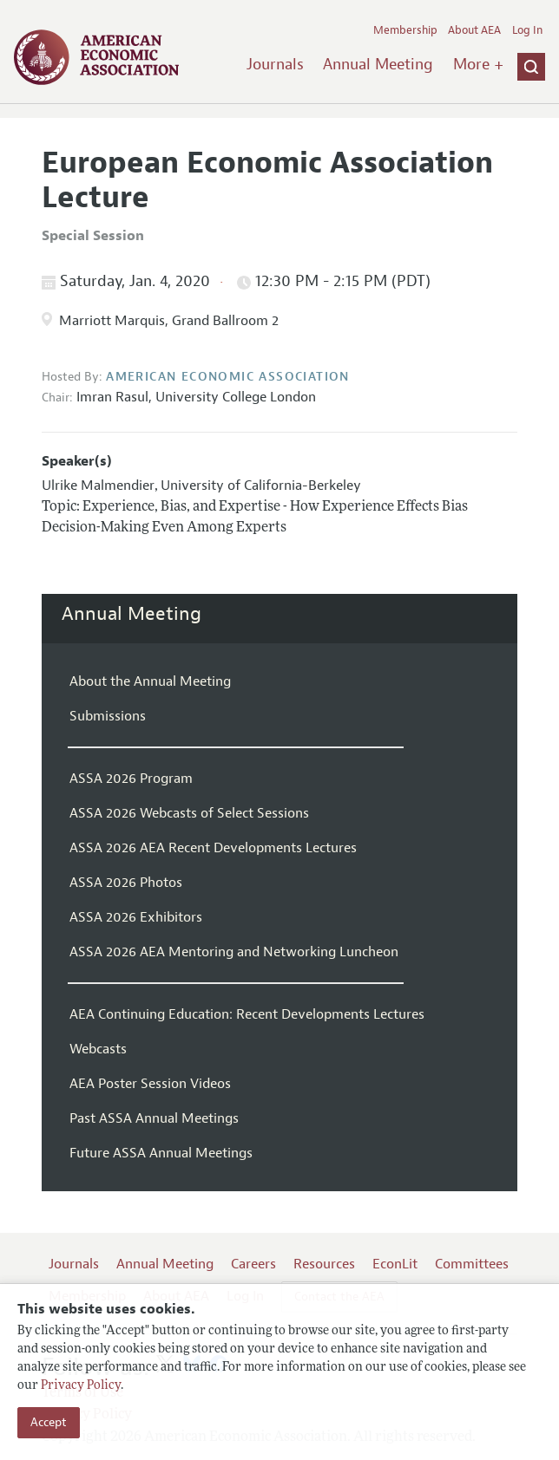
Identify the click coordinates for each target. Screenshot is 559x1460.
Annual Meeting (378, 64)
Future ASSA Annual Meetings (161, 1153)
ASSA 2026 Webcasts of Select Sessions (189, 813)
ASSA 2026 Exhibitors (135, 917)
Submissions (107, 716)
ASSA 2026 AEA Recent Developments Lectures (213, 848)
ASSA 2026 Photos (125, 882)
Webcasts (98, 1049)
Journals (275, 64)
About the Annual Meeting (150, 681)
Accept (48, 1422)
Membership (405, 30)
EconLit (395, 1264)
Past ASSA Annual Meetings (154, 1118)
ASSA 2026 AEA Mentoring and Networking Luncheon (233, 952)
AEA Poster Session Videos (150, 1083)
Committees (472, 1264)
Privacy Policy (81, 1385)
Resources (324, 1264)
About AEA (474, 30)
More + (478, 64)
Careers (253, 1264)
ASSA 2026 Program (131, 778)
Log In (527, 30)
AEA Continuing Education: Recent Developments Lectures (246, 1014)
